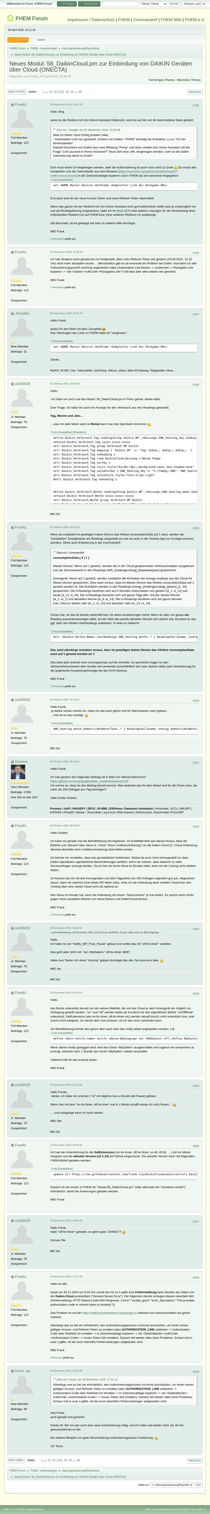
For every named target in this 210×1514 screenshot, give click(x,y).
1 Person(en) (57, 238)
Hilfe (147, 1509)
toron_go (22, 1371)
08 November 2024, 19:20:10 (66, 928)
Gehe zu (143, 1484)
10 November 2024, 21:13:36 (66, 1084)
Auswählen (65, 180)
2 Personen (56, 1357)
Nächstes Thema (189, 80)
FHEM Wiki (171, 19)
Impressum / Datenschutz (91, 19)
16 (71, 91)
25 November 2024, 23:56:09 (66, 1370)
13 (55, 91)
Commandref (145, 19)
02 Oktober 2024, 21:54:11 (64, 699)
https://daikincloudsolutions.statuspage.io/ (109, 1313)
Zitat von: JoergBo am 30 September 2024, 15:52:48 (88, 130)
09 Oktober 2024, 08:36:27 (64, 761)
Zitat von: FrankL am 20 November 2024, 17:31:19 (87, 1379)
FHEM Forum (31, 18)
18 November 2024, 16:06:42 (66, 1220)
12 (50, 91)
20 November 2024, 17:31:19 (66, 1276)
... (47, 91)
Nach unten (16, 91)
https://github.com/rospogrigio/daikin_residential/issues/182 (89, 781)
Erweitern (79, 432)
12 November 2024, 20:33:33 (66, 1145)
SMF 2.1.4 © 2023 (14, 1509)
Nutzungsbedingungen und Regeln (170, 1509)
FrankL (21, 104)
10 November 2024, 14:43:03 (66, 992)
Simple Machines (34, 1509)
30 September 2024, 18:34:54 (66, 252)
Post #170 (123, 210)
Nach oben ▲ (198, 1509)
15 (67, 91)
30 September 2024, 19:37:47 (66, 313)
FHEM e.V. (195, 19)
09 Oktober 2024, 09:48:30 (64, 825)
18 (79, 91)
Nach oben (15, 1460)
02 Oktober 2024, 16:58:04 (64, 383)
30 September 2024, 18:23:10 (66, 104)
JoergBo (22, 313)
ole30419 (22, 384)
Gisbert (21, 762)
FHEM (124, 19)
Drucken (195, 92)
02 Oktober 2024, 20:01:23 (64, 527)
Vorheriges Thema (161, 80)
